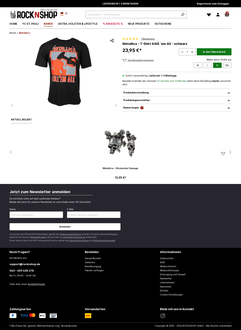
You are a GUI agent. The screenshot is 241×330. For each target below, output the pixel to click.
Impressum (165, 286)
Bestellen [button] (92, 252)
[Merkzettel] (208, 14)
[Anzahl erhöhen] (192, 51)
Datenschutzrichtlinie (79, 240)
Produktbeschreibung (177, 92)
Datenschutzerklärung (70, 234)
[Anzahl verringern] (182, 51)
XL (217, 65)
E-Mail (70, 209)
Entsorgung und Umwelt (173, 274)
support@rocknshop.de (73, 237)
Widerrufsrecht (168, 266)
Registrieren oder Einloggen (213, 3)
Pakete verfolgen (94, 270)
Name (13, 209)
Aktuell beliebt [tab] (21, 119)
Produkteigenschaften (177, 100)
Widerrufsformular (169, 270)
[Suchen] (182, 14)
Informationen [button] (170, 252)
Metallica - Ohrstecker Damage (120, 168)
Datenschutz (167, 258)
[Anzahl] (187, 51)
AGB (162, 262)
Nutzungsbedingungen (104, 240)
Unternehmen (167, 282)
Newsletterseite (38, 237)
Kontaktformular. (36, 284)
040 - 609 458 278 (22, 270)
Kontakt (164, 290)
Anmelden (65, 226)
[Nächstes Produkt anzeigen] (10, 152)
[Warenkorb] (226, 14)
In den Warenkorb (214, 51)
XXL (227, 65)
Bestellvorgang (93, 266)
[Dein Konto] (217, 14)
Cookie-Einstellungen (171, 294)
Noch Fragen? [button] (20, 252)
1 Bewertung (148, 38)
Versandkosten (93, 258)
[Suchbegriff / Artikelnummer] (136, 14)
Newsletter (166, 278)
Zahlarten (90, 262)
